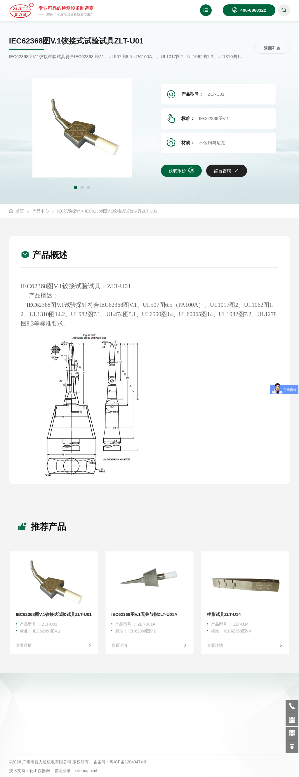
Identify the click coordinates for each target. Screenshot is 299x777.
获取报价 (181, 170)
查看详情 (53, 642)
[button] (75, 187)
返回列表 (272, 48)
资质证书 (143, 726)
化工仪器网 (39, 773)
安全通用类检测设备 (78, 716)
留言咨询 (226, 170)
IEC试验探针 (68, 211)
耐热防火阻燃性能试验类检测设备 (88, 705)
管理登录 (62, 773)
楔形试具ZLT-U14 (225, 613)
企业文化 (143, 716)
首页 (20, 211)
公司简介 (143, 705)
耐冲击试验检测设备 (78, 736)
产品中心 (40, 211)
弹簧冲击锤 (70, 726)
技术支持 (217, 716)
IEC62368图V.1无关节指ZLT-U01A (144, 613)
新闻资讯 (217, 705)
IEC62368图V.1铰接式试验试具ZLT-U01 (53, 613)
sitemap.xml (86, 773)
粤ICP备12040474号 (128, 765)
